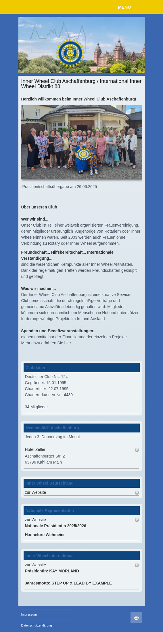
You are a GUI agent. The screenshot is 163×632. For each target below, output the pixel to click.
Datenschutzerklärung (36, 625)
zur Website (35, 492)
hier (67, 343)
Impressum (29, 614)
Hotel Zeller (35, 449)
